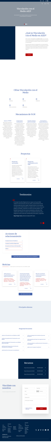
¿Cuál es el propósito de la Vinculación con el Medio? (11, 340)
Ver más (29, 54)
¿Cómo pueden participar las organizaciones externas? (36, 341)
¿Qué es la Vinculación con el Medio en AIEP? (11, 336)
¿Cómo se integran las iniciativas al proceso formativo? (36, 337)
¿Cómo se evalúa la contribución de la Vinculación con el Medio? (37, 344)
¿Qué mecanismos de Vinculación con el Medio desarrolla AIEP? (11, 344)
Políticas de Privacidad (20, 436)
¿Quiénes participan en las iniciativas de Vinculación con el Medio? (10, 347)
